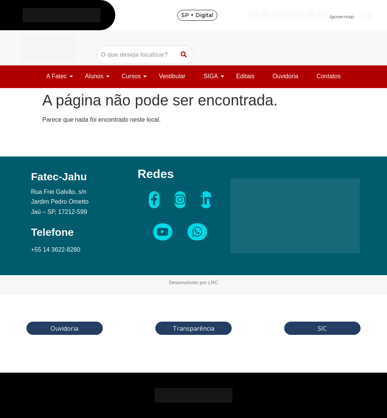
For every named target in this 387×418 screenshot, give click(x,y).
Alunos (95, 76)
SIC (322, 328)
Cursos (133, 76)
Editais (245, 76)
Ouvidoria (285, 76)
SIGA (212, 76)
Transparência (193, 328)
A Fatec (58, 76)
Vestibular (172, 76)
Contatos (328, 76)
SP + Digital (197, 15)
